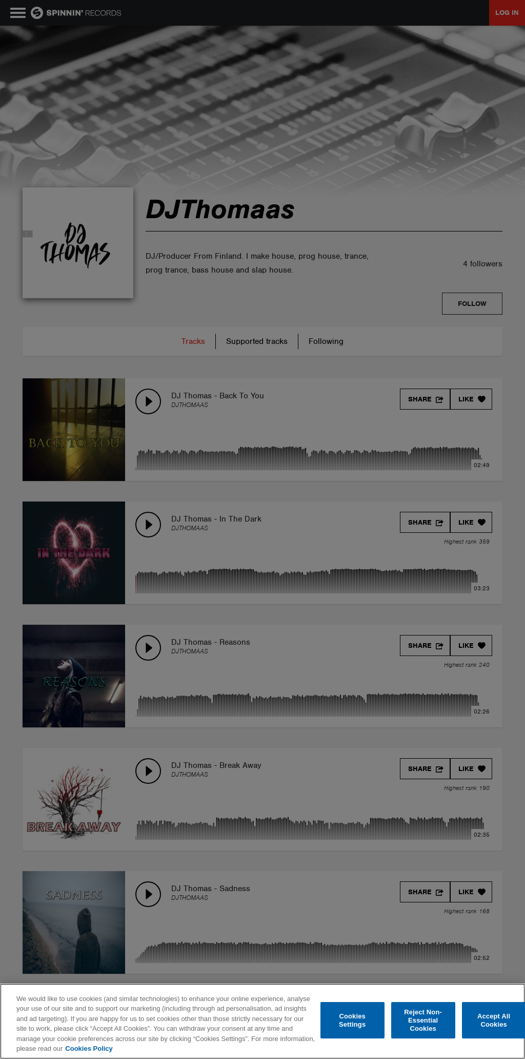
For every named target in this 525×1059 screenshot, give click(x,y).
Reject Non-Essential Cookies (423, 1020)
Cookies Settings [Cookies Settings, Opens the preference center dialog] (352, 1020)
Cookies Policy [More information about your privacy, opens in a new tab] (88, 1048)
